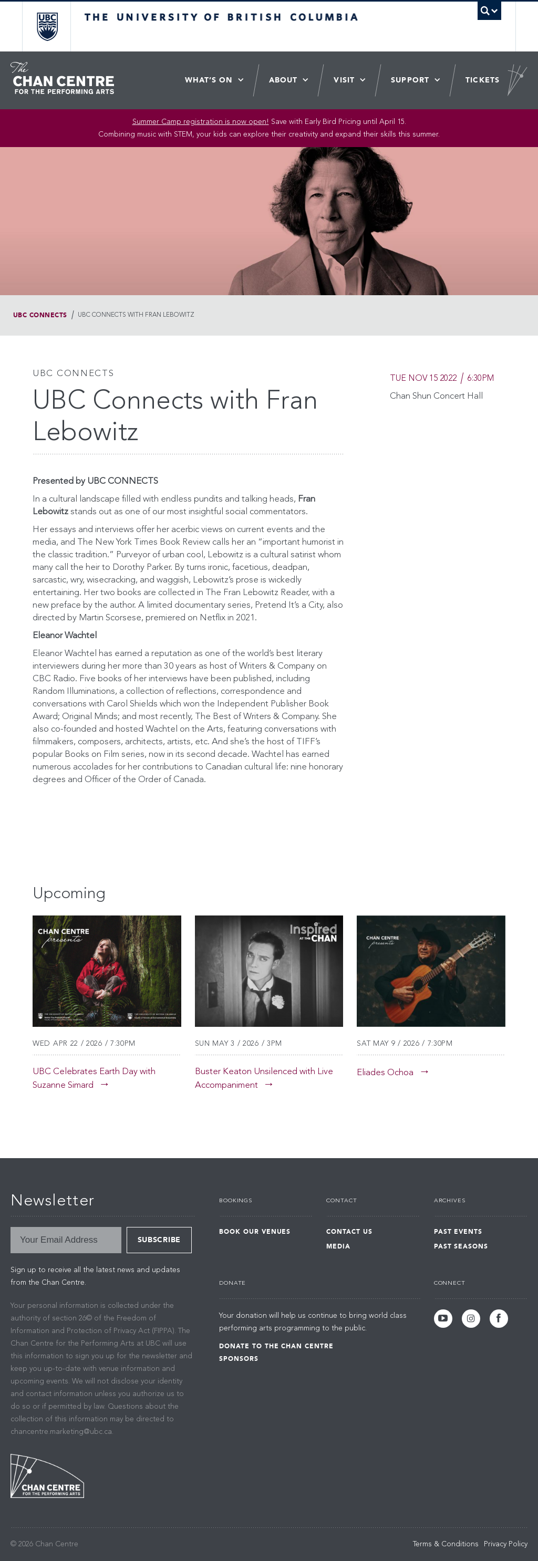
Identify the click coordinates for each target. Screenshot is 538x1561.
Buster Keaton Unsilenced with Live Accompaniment (264, 1078)
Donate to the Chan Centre (276, 1346)
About (283, 80)
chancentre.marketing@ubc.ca (61, 1431)
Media (338, 1246)
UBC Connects (40, 315)
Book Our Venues (255, 1231)
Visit (344, 80)
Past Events (458, 1231)
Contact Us (349, 1231)
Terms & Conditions (446, 1544)
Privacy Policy (505, 1544)
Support (410, 80)
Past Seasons (461, 1246)
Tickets (482, 80)
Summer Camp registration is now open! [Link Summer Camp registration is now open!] (200, 122)
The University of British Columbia (55, 26)
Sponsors (238, 1358)
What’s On (209, 80)
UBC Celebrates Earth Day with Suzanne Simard (94, 1078)
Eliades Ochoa (385, 1072)
